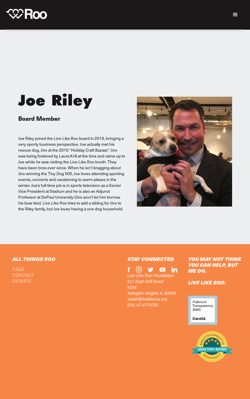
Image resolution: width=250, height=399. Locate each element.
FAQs (18, 269)
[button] (235, 15)
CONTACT (23, 275)
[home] (26, 12)
